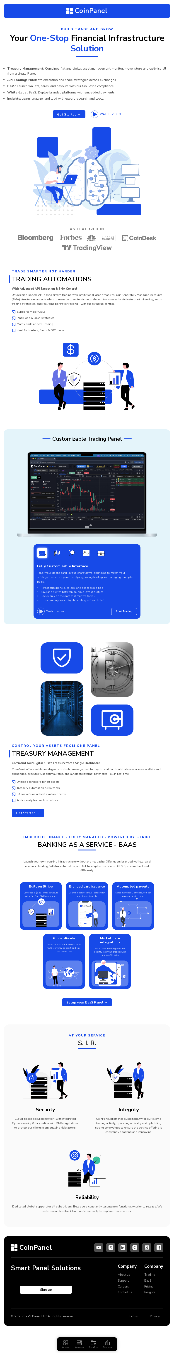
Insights (150, 1296)
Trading (150, 1279)
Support (124, 1285)
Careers (123, 1290)
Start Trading (123, 613)
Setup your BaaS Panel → (87, 1009)
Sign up (46, 1294)
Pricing (149, 1290)
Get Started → (68, 114)
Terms (131, 1321)
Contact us (126, 1296)
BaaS (148, 1285)
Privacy (154, 1321)
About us (124, 1279)
